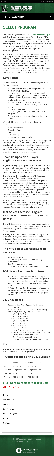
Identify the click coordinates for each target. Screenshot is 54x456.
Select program (19, 27)
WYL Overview (9, 399)
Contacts (6, 423)
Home (5, 395)
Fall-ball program (10, 413)
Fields (5, 418)
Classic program (9, 404)
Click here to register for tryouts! (25, 383)
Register (49, 2)
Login (41, 2)
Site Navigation (14, 16)
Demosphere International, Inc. (30, 441)
